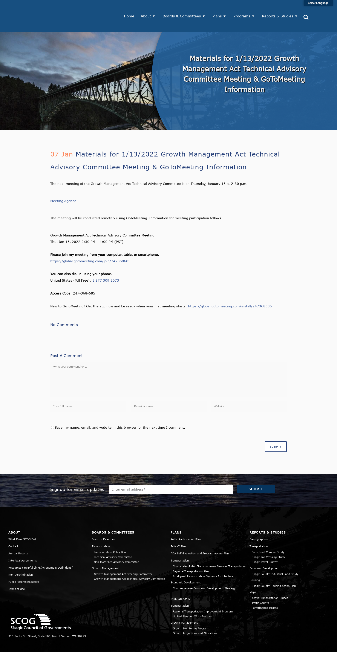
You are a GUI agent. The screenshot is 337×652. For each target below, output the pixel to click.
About (147, 9)
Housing (255, 565)
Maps (253, 576)
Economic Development (186, 567)
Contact (13, 531)
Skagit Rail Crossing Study (268, 541)
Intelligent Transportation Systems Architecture (203, 561)
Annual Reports (18, 538)
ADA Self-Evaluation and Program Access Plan (200, 538)
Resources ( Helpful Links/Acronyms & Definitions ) (40, 552)
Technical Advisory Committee (113, 541)
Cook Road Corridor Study (268, 537)
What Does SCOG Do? (22, 524)
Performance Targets (265, 592)
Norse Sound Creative (148, 646)
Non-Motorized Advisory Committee (116, 546)
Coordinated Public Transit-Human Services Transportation (210, 551)
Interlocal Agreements (22, 545)
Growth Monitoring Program (190, 613)
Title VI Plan (178, 531)
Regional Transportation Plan (191, 556)
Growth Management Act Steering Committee (123, 558)
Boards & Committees (183, 9)
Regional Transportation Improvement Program (203, 596)
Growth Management (105, 553)
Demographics (259, 524)
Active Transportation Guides (270, 582)
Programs (243, 9)
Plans (218, 9)
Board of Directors (103, 524)
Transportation (101, 531)
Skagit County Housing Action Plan (274, 570)
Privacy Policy (277, 646)
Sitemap (323, 646)
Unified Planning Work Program (193, 601)
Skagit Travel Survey (265, 546)
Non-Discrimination (20, 559)
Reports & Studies (279, 9)
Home (131, 9)
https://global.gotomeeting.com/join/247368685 (90, 246)
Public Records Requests (23, 566)
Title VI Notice (302, 646)
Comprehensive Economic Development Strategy (204, 573)
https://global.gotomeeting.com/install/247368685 (230, 291)
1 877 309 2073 (105, 265)
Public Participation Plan (186, 524)
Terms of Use (16, 573)
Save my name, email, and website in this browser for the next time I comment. (120, 412)
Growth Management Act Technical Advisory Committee (129, 563)
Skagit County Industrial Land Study (275, 558)
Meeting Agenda (63, 186)
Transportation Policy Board (111, 537)
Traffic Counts (260, 587)
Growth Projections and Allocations (195, 618)
